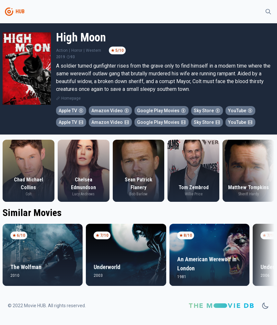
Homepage (71, 98)
